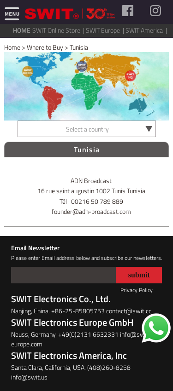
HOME (21, 30)
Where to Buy (45, 47)
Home (12, 47)
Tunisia (79, 47)
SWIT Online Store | (59, 30)
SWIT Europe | (105, 30)
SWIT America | (146, 30)
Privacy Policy (136, 290)
